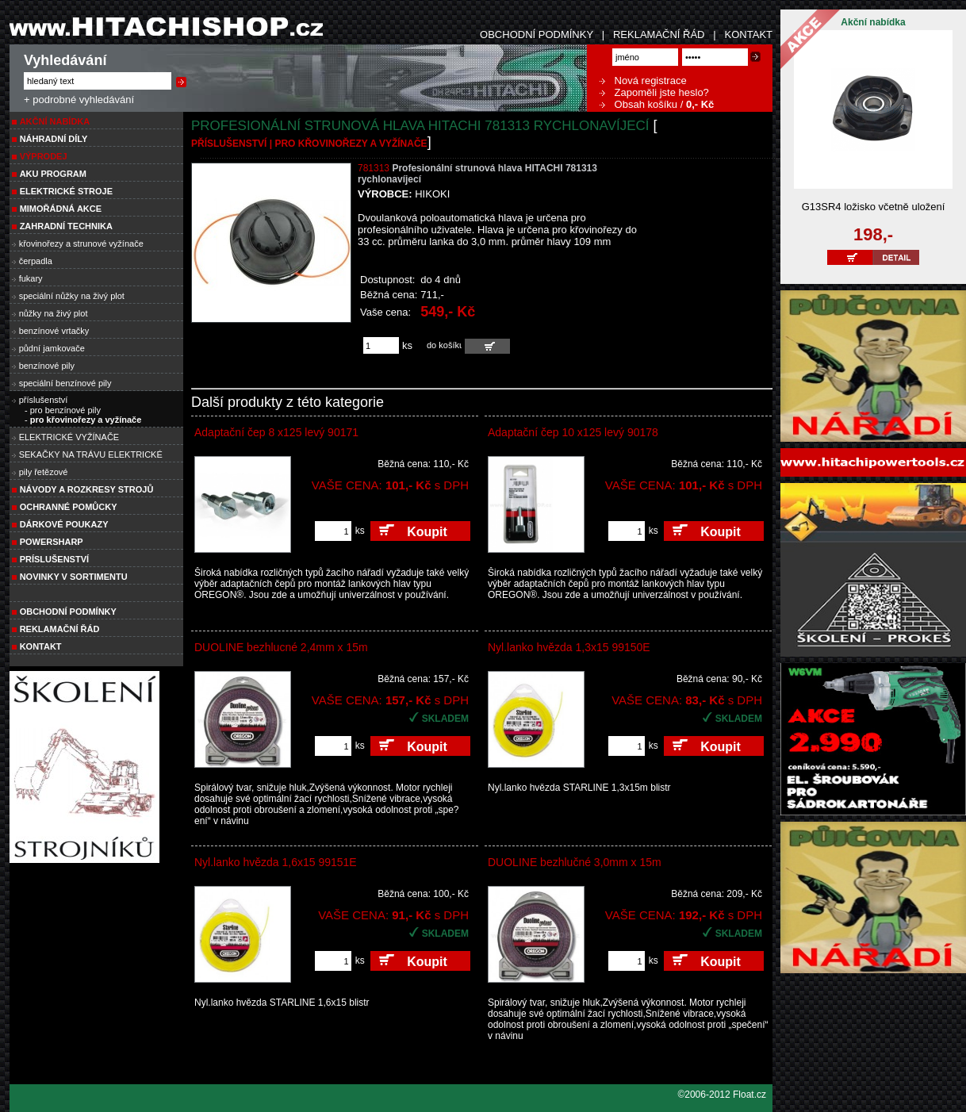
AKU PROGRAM (53, 173)
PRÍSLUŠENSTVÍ (54, 559)
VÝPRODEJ (43, 156)
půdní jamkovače (52, 348)
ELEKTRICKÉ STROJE (66, 191)
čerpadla (35, 261)
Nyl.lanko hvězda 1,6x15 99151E (275, 862)
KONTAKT (748, 34)
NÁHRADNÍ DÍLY (54, 139)
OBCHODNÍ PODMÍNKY (536, 34)
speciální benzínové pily (65, 383)
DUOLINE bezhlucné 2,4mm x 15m (281, 647)
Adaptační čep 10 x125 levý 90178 (573, 432)
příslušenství (43, 400)
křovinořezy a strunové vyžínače (81, 243)
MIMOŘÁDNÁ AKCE (61, 208)
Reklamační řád (60, 629)
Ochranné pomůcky (68, 507)
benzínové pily (47, 365)
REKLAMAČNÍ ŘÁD (659, 34)
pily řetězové (43, 472)
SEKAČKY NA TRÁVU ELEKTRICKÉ (91, 454)
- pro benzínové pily (63, 410)
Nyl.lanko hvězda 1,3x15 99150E (569, 647)
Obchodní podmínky (68, 611)
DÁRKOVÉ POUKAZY (64, 524)
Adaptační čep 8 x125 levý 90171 (276, 432)
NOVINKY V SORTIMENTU (74, 576)
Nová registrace (643, 80)
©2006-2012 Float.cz (721, 1094)
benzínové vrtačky (54, 331)
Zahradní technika (66, 226)
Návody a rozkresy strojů (87, 489)
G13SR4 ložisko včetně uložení (873, 207)
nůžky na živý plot (53, 313)
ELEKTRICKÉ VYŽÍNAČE (69, 437)
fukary (31, 278)
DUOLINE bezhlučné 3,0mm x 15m (574, 862)
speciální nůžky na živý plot (72, 296)
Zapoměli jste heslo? (654, 92)
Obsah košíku (638, 104)
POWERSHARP (51, 541)
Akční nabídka (55, 121)
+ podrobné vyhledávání (79, 99)
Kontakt (41, 646)
